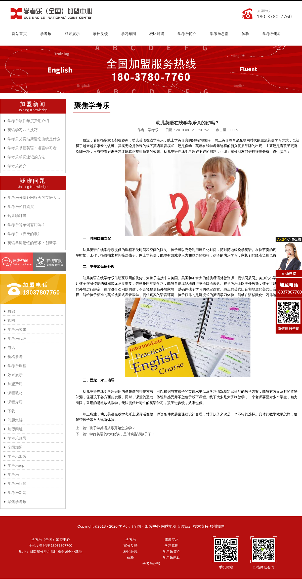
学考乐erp (16, 465)
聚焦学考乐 (17, 502)
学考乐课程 (17, 366)
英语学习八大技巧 (23, 130)
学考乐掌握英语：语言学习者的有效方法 (41, 148)
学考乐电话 (275, 33)
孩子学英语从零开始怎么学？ (112, 428)
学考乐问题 (17, 484)
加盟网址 (15, 429)
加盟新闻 (33, 104)
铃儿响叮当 (17, 216)
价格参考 (15, 357)
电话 (11, 348)
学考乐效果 (17, 330)
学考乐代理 (17, 339)
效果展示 (15, 375)
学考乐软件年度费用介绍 (28, 121)
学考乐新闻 (17, 493)
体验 (249, 33)
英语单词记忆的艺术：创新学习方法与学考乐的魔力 (51, 243)
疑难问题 (33, 181)
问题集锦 (15, 420)
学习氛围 (130, 33)
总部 (11, 311)
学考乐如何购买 (21, 207)
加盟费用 (15, 384)
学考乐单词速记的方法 (26, 157)
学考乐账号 (17, 438)
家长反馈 (101, 33)
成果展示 (73, 33)
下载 (11, 411)
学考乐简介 (189, 33)
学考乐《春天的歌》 (24, 234)
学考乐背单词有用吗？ (26, 225)
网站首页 (19, 33)
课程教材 (15, 393)
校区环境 (159, 33)
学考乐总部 (222, 33)
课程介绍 (15, 402)
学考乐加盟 (17, 456)
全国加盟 (15, 447)
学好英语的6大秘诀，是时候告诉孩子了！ (122, 434)
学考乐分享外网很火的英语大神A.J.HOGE (43, 198)
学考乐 (46, 33)
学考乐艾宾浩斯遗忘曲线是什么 (34, 139)
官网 (11, 320)
